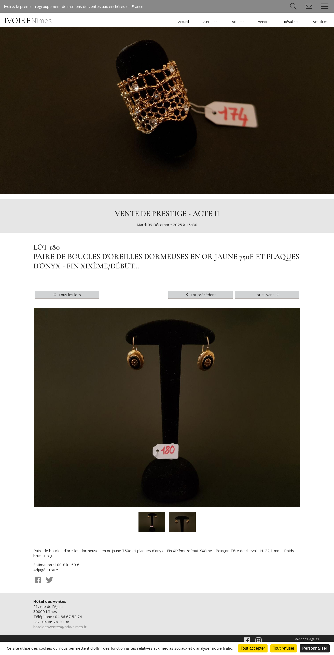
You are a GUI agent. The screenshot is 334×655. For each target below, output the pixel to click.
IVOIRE (28, 20)
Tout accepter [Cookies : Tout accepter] (253, 648)
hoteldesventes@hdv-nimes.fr (60, 626)
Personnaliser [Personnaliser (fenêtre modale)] (314, 648)
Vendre (264, 22)
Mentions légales (307, 639)
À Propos (210, 22)
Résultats (291, 22)
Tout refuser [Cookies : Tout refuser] (283, 648)
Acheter (238, 22)
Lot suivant (267, 294)
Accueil (183, 22)
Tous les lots (67, 294)
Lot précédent (200, 294)
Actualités (320, 22)
